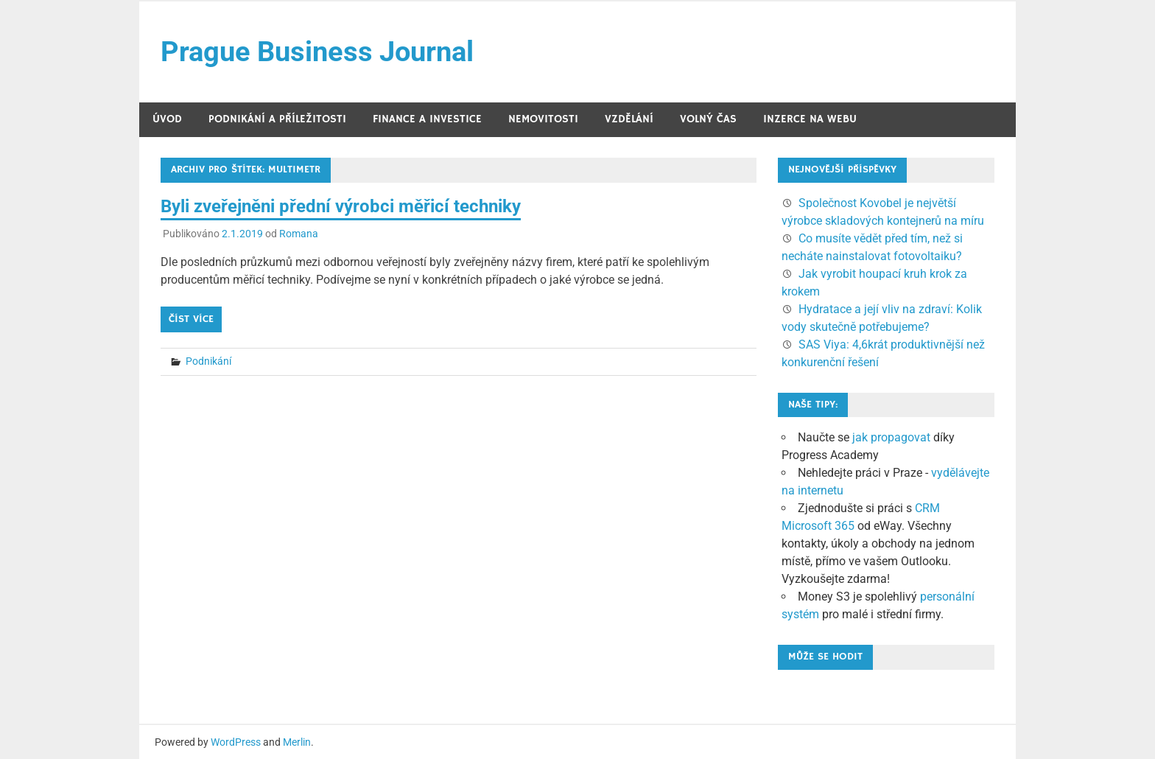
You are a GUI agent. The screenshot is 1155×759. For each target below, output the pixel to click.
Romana (298, 233)
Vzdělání (629, 119)
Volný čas (708, 119)
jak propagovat (891, 437)
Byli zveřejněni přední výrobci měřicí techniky (341, 206)
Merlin (297, 742)
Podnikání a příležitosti (277, 119)
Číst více (191, 319)
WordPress (236, 742)
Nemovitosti (543, 119)
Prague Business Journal (317, 51)
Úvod (167, 119)
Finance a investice (427, 119)
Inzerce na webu (810, 119)
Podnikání (208, 361)
